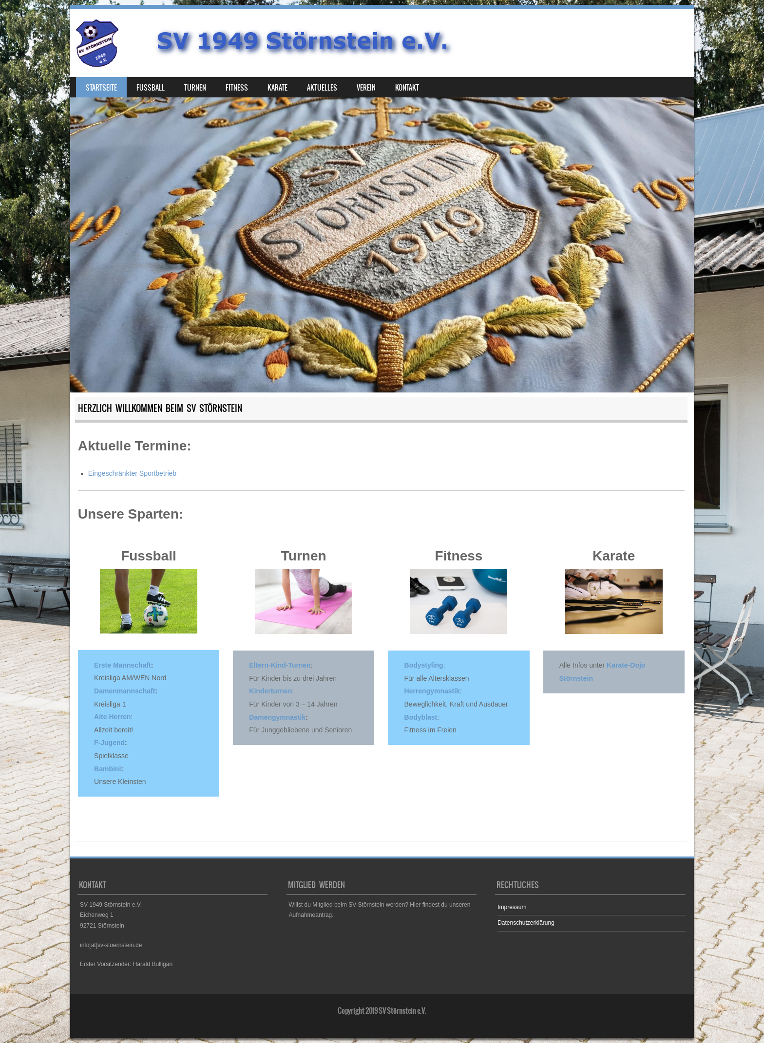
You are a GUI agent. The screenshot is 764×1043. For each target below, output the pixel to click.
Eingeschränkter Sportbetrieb (132, 473)
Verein (366, 87)
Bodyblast (421, 717)
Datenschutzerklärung (525, 922)
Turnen (195, 87)
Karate (277, 87)
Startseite (101, 87)
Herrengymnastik (432, 691)
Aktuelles (322, 87)
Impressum (511, 907)
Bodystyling (423, 665)
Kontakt (407, 87)
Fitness (237, 87)
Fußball (150, 87)
